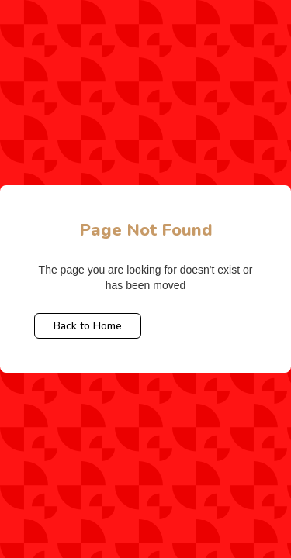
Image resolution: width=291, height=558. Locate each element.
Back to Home (88, 326)
